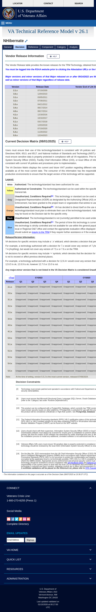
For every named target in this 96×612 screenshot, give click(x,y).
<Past (11, 277)
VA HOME (12, 549)
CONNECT (13, 488)
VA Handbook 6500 (76, 463)
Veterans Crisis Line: (18, 496)
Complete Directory (18, 524)
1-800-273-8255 (16, 500)
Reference (33, 47)
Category (61, 47)
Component (47, 47)
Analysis (74, 47)
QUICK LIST (14, 559)
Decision (19, 47)
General (8, 47)
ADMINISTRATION (18, 578)
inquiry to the (41, 232)
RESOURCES (15, 569)
